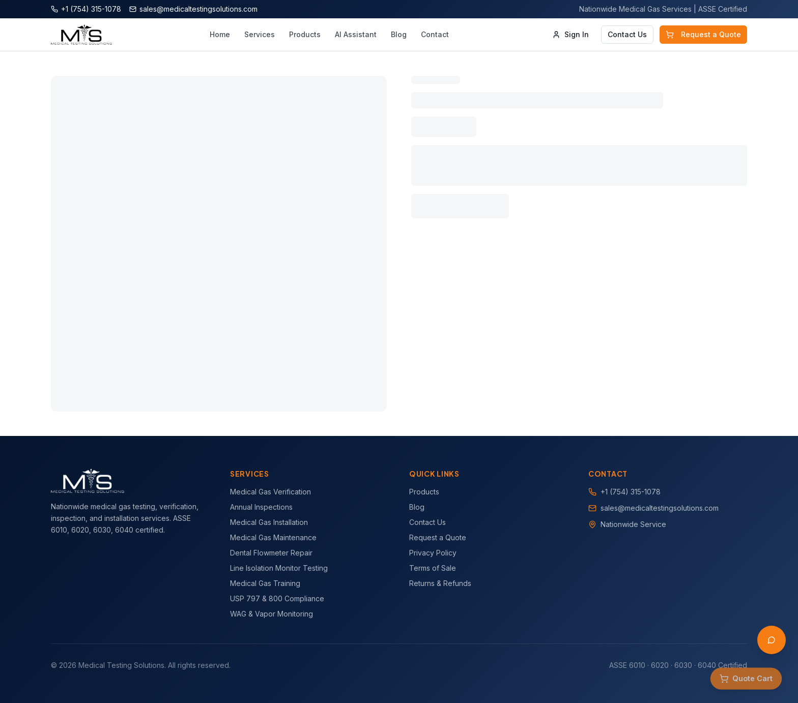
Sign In (570, 34)
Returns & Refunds (440, 583)
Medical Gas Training (265, 583)
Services (259, 34)
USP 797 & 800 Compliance (277, 598)
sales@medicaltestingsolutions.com (660, 508)
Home (220, 34)
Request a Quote (703, 34)
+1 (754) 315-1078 (631, 491)
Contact (435, 34)
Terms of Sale (432, 568)
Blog (399, 34)
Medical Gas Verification (270, 491)
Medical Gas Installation (269, 522)
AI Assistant (356, 34)
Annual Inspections (261, 507)
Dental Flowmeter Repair (271, 552)
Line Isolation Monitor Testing (279, 568)
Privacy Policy (433, 552)
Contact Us (627, 34)
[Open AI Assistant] (771, 640)
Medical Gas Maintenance (273, 537)
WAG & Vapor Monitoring (271, 613)
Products (305, 34)
